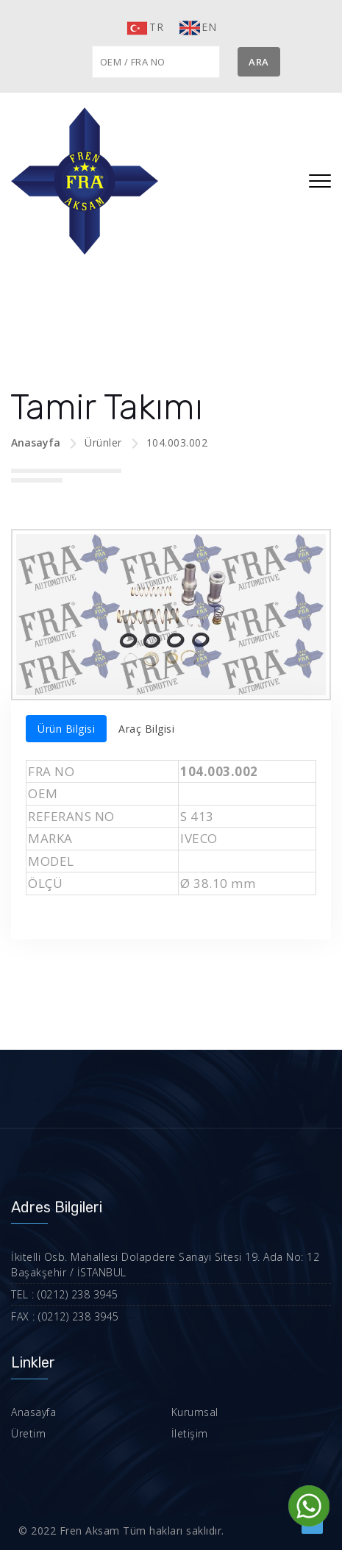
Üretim (28, 1433)
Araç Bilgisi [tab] (146, 729)
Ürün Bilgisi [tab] (66, 729)
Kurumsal (194, 1412)
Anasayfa (35, 442)
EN (197, 28)
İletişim (189, 1433)
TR (144, 28)
